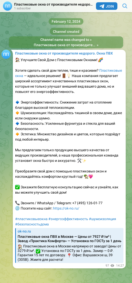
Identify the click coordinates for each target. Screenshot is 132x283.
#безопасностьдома (32, 224)
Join (107, 6)
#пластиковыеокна (31, 219)
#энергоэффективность (68, 219)
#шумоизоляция (102, 219)
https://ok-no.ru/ (66, 208)
